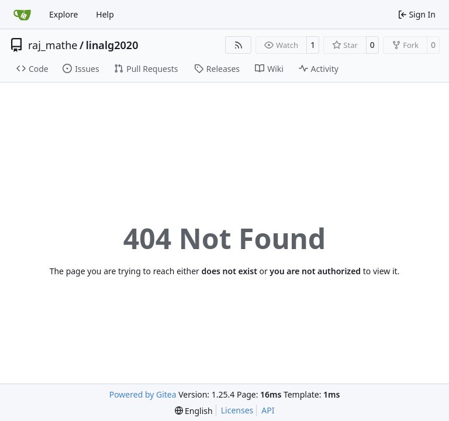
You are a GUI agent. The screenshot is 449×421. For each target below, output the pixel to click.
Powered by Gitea (143, 394)
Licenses (237, 410)
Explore (63, 14)
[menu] (194, 410)
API (267, 410)
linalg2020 (112, 45)
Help (105, 14)
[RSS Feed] (238, 45)
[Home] (22, 14)
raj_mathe (53, 45)
